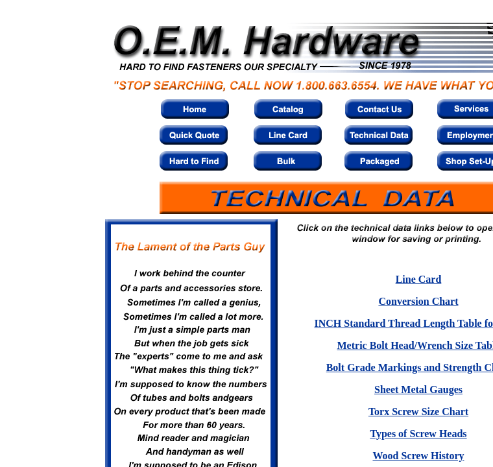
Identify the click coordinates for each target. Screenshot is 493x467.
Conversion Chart (418, 301)
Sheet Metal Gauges (418, 389)
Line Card (419, 279)
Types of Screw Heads (418, 433)
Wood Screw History (418, 455)
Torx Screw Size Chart (418, 411)
